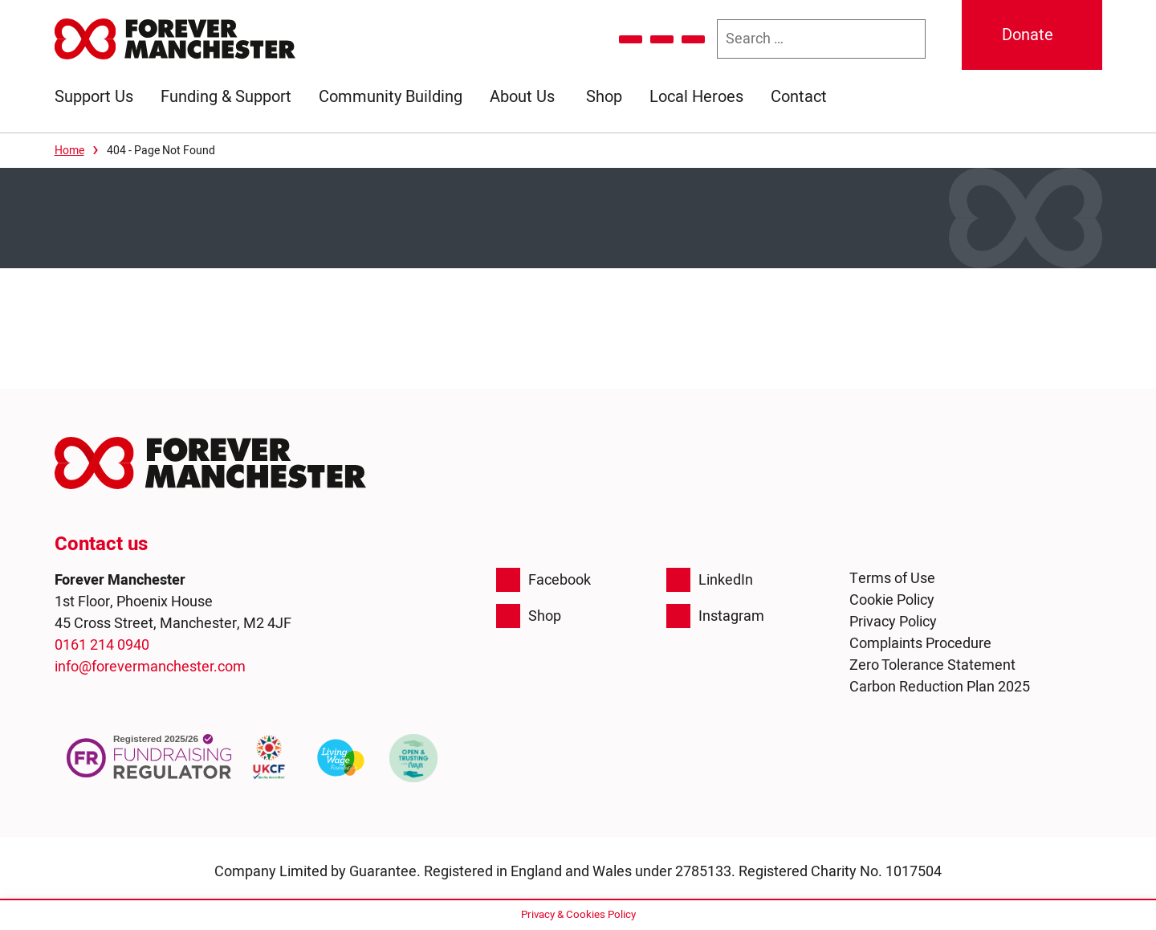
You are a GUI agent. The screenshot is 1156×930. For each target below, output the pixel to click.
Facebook (543, 580)
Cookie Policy (891, 600)
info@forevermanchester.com (150, 667)
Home (69, 150)
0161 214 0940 (102, 645)
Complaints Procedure (920, 644)
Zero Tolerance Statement (932, 665)
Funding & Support (226, 96)
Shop (604, 96)
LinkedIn (709, 580)
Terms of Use (892, 578)
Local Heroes (696, 96)
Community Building (390, 96)
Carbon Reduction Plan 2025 (939, 687)
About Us (522, 96)
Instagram (715, 616)
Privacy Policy (893, 622)
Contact (799, 96)
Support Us (94, 96)
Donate (1027, 35)
